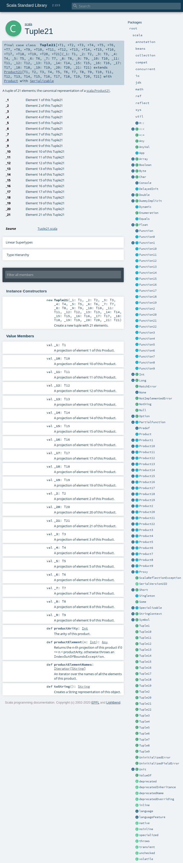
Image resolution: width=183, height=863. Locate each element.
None (142, 392)
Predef (144, 428)
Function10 (148, 248)
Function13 (148, 266)
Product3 (146, 530)
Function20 (148, 314)
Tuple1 (144, 625)
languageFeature (152, 817)
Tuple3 (144, 715)
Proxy (143, 572)
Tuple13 (145, 649)
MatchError (148, 386)
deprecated (148, 781)
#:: (141, 123)
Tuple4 (144, 721)
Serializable (42, 81)
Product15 (147, 476)
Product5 (146, 542)
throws (144, 841)
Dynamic (145, 207)
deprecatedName (151, 793)
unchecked (147, 853)
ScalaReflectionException (160, 578)
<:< (141, 129)
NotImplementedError (155, 398)
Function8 (147, 362)
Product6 (146, 548)
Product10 (147, 446)
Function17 (148, 290)
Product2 (146, 506)
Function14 (148, 272)
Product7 (146, 554)
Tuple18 (145, 679)
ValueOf (145, 775)
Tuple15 (145, 661)
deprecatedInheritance (157, 787)
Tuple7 (144, 739)
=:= (141, 135)
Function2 (147, 308)
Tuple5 (144, 727)
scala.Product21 (98, 90)
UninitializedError (155, 757)
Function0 (147, 237)
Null (142, 410)
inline (144, 805)
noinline (146, 829)
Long (142, 380)
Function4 (147, 338)
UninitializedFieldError (159, 763)
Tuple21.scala (47, 228)
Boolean (145, 165)
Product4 (146, 536)
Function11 (148, 254)
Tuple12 (145, 643)
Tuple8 (144, 745)
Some (142, 602)
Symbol (144, 619)
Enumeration (148, 213)
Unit (142, 769)
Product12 (147, 458)
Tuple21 (145, 703)
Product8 (146, 560)
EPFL (95, 702)
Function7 (147, 356)
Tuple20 (145, 697)
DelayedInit (148, 189)
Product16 (147, 482)
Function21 (148, 320)
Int (141, 374)
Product (145, 434)
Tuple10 (145, 631)
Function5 (147, 344)
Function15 (148, 278)
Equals (144, 219)
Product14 (147, 470)
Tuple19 (145, 685)
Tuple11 (145, 637)
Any (141, 141)
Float (143, 225)
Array (143, 159)
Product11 (147, 452)
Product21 (147, 518)
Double (144, 195)
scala (28, 24)
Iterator (62, 668)
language (146, 811)
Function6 (147, 350)
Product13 (147, 464)
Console (145, 183)
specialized (148, 835)
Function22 (148, 326)
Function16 (148, 284)
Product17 (147, 488)
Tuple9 (144, 751)
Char (142, 177)
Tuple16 (145, 667)
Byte (142, 171)
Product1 (146, 440)
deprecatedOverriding (156, 799)
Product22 (147, 524)
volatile (146, 859)
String (78, 668)
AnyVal (144, 147)
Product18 (147, 494)
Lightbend (113, 702)
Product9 (146, 566)
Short (143, 590)
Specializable (150, 608)
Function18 (148, 296)
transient (147, 847)
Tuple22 (145, 709)
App (141, 153)
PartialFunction (152, 422)
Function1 (147, 243)
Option (144, 416)
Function (146, 231)
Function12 (148, 260)
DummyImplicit (150, 201)
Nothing (145, 404)
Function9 (147, 368)
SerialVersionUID (153, 584)
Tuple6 (144, 733)
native (144, 823)
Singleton (147, 596)
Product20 (147, 512)
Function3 (147, 332)
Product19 (147, 500)
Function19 (148, 302)
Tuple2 (144, 691)
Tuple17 (145, 673)
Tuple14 (145, 655)
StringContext (150, 614)
